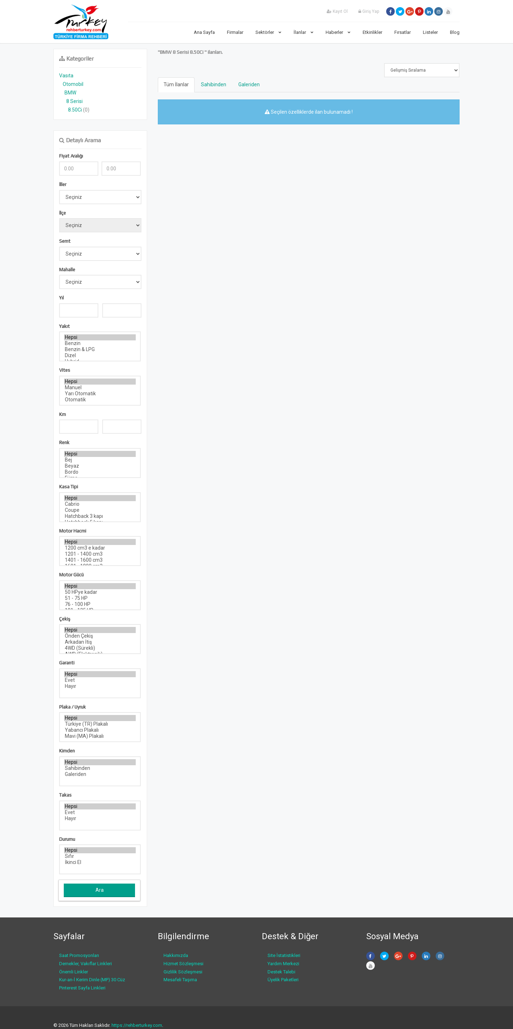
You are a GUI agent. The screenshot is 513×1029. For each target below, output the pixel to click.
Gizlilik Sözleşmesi (183, 971)
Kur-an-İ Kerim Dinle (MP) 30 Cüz (92, 979)
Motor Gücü (71, 574)
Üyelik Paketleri (283, 979)
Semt (65, 241)
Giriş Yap (368, 11)
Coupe (100, 510)
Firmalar (235, 32)
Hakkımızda (176, 955)
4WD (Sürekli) (100, 648)
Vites (64, 370)
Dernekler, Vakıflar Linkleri (85, 963)
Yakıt (64, 326)
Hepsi (100, 337)
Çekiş (64, 619)
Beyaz (100, 466)
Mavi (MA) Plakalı (100, 736)
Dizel (100, 356)
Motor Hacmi (72, 531)
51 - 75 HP (100, 598)
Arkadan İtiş (100, 642)
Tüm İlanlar (176, 84)
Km (62, 414)
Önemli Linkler (73, 971)
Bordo (100, 472)
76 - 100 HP (100, 604)
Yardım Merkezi (283, 963)
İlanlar (304, 32)
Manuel (100, 388)
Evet (100, 680)
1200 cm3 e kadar (100, 548)
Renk (64, 442)
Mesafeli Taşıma (180, 979)
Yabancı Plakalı (100, 730)
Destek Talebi (281, 971)
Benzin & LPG (100, 349)
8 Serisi (74, 101)
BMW (70, 93)
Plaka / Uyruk (72, 707)
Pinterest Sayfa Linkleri (82, 988)
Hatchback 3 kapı (100, 516)
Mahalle (67, 269)
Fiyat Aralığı (71, 156)
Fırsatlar (402, 32)
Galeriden (100, 774)
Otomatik (100, 400)
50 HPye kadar (100, 592)
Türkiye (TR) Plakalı (100, 724)
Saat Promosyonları (79, 955)
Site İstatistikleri (284, 955)
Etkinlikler (372, 32)
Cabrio (100, 504)
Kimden (67, 750)
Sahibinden (100, 768)
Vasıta (66, 75)
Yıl (61, 297)
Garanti (66, 662)
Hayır (100, 686)
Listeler (430, 32)
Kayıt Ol (337, 11)
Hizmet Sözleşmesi (183, 963)
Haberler (338, 32)
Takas (65, 795)
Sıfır (100, 856)
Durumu (67, 839)
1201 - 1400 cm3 (100, 554)
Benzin (100, 343)
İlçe (62, 213)
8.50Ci (75, 110)
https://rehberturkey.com (137, 1025)
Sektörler (268, 32)
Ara (99, 890)
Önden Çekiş (100, 636)
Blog (455, 32)
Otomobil (73, 84)
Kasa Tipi (68, 486)
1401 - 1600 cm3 (100, 560)
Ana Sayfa (204, 32)
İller (62, 184)
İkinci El (100, 862)
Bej (100, 460)
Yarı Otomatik (100, 394)
